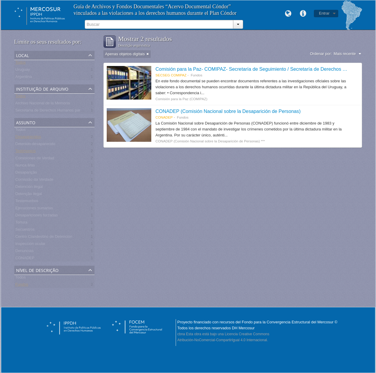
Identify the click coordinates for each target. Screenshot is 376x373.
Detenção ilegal (28, 195)
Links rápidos (302, 13)
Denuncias (24, 252)
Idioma (288, 13)
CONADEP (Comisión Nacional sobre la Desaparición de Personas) (228, 111)
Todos (20, 63)
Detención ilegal (29, 187)
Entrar (324, 13)
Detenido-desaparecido (35, 145)
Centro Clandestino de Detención (44, 237)
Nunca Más (25, 166)
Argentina (23, 77)
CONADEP (24, 259)
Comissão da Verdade (34, 180)
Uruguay (22, 70)
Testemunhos (26, 202)
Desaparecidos (28, 138)
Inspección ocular (30, 245)
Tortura (21, 223)
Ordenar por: (321, 53)
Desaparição (26, 173)
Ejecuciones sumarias (34, 209)
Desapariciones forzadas (36, 216)
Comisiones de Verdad (34, 159)
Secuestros (25, 230)
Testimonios (25, 152)
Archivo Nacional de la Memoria (42, 104)
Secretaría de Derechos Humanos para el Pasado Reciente (66, 111)
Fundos (21, 285)
